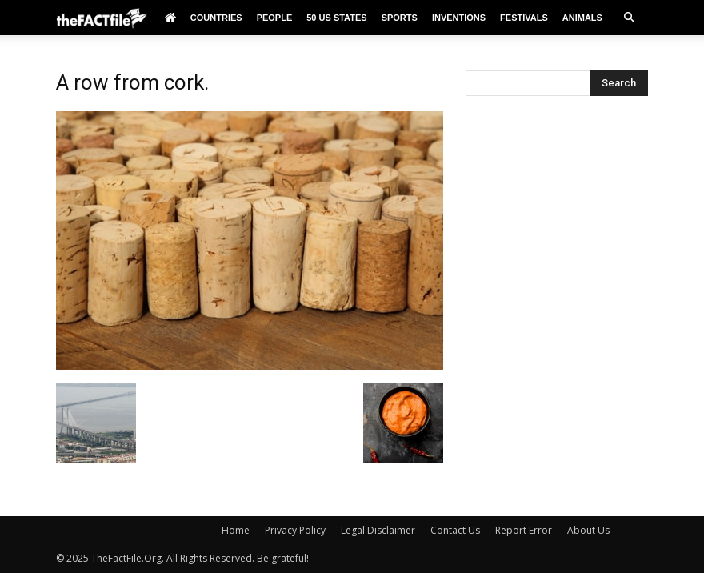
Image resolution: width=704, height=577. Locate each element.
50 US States (336, 17)
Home (236, 530)
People (275, 17)
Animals (582, 17)
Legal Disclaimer (378, 530)
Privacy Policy (295, 530)
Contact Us (455, 530)
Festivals (524, 17)
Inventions (459, 17)
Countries (216, 17)
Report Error (523, 530)
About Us (588, 530)
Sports (400, 17)
